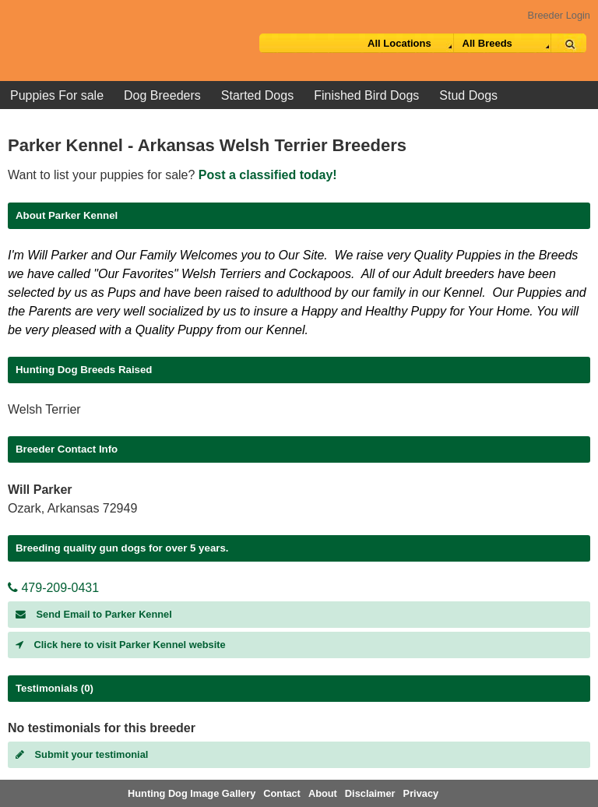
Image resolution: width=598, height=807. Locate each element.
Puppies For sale (57, 95)
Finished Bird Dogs (366, 95)
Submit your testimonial (82, 754)
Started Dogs (257, 95)
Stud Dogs (468, 95)
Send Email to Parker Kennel (94, 614)
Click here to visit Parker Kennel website (121, 644)
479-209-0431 (53, 587)
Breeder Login (559, 15)
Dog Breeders (162, 95)
